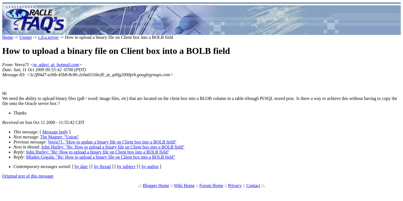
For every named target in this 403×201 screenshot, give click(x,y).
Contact (253, 185)
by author (150, 166)
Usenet (25, 37)
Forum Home (211, 185)
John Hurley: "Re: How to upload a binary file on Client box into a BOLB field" (112, 147)
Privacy (235, 185)
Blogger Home (156, 185)
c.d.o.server (48, 37)
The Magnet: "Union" (59, 137)
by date (81, 166)
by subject (126, 166)
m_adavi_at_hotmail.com (56, 64)
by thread (102, 166)
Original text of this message (28, 176)
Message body (55, 132)
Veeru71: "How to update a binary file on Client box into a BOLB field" (112, 142)
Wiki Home (184, 185)
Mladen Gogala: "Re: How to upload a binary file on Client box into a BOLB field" (100, 157)
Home (7, 37)
